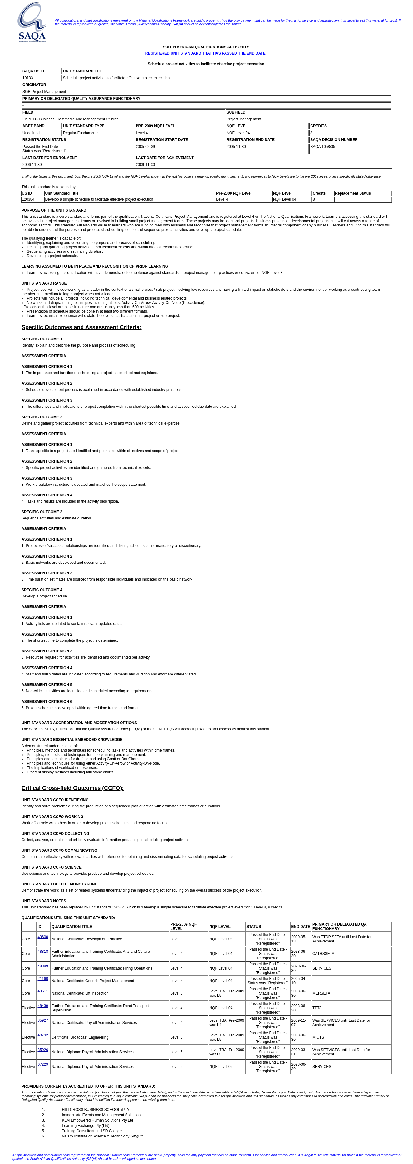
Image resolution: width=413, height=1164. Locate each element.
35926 (42, 1050)
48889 (42, 966)
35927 (42, 1020)
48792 (42, 1035)
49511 (42, 991)
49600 (42, 937)
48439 (42, 1006)
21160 (42, 978)
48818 (42, 951)
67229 (42, 1064)
